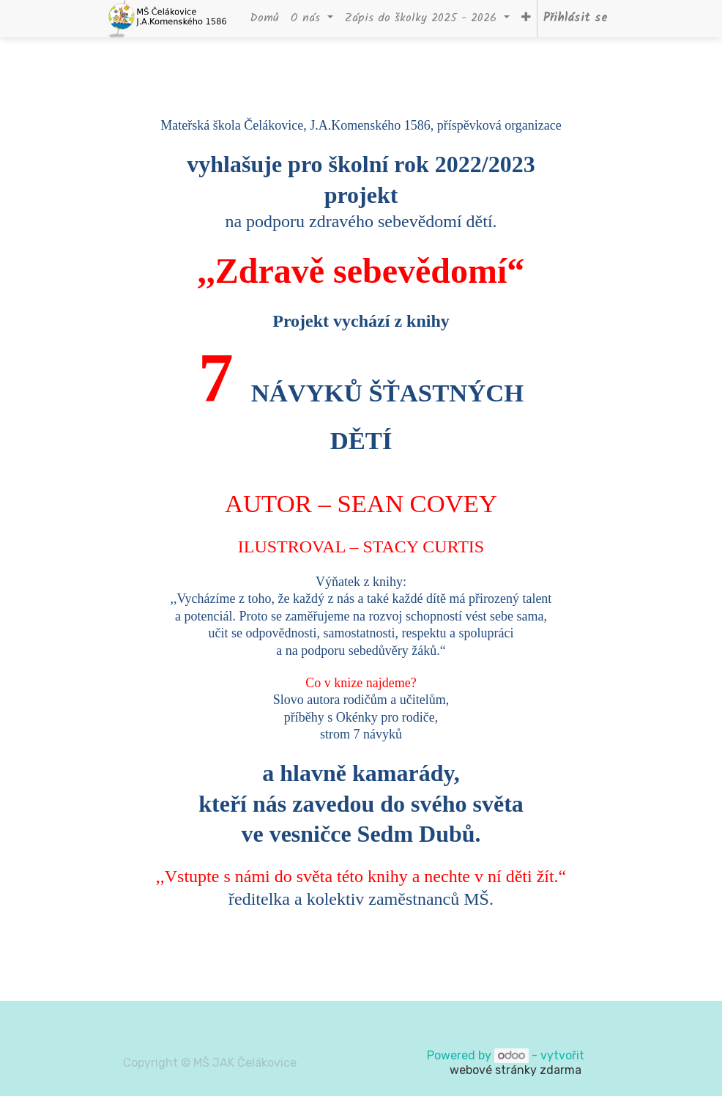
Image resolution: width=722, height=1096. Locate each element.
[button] (526, 18)
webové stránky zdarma (517, 1070)
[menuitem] (264, 18)
